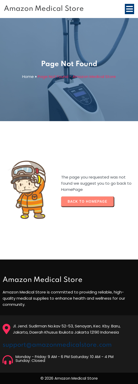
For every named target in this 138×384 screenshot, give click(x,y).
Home (28, 76)
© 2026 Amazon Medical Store (69, 378)
